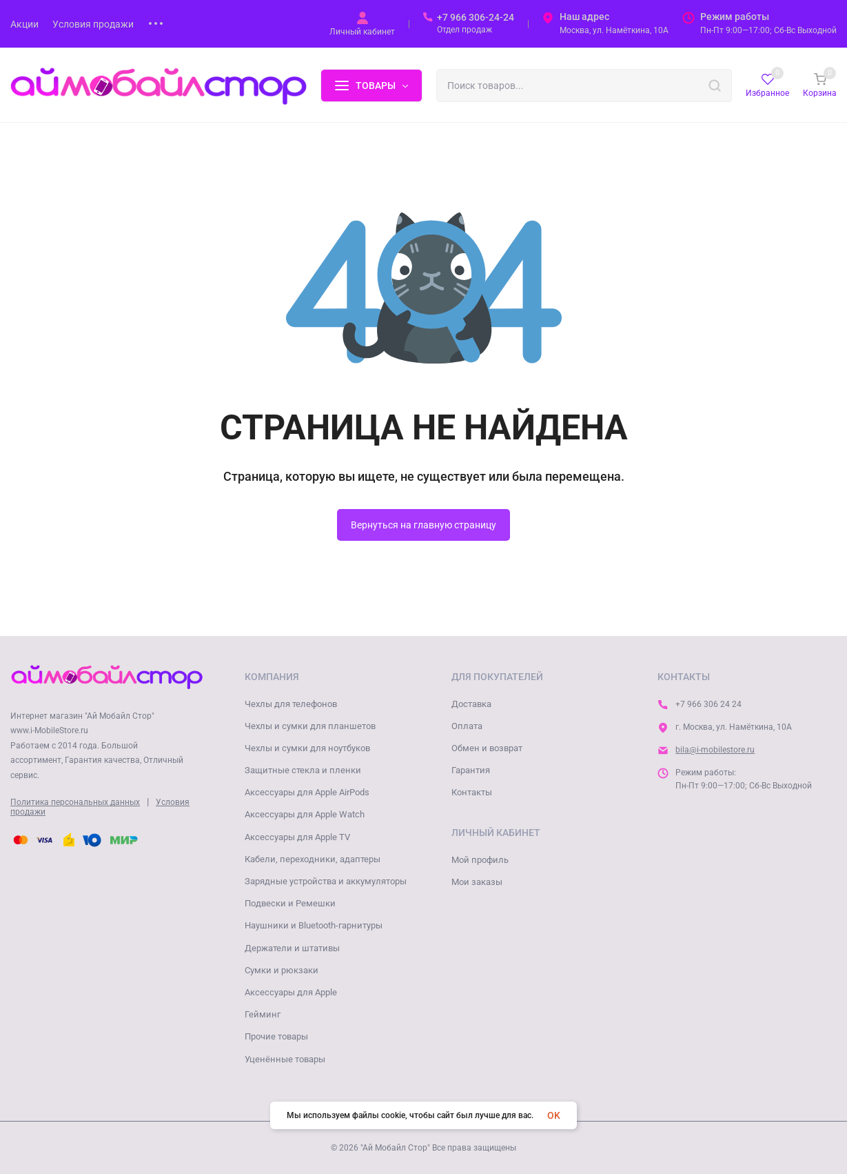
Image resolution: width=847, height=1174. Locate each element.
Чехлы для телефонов (291, 704)
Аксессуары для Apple (291, 992)
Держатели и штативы (292, 948)
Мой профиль (480, 860)
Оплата (466, 726)
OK (553, 1115)
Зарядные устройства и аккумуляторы (326, 881)
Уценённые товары (285, 1059)
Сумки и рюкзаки (281, 970)
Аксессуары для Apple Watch (305, 814)
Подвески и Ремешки (290, 903)
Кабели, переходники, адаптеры (312, 859)
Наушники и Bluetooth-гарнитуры (313, 925)
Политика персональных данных (75, 802)
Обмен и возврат (486, 748)
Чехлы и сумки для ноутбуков (307, 748)
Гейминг (262, 1014)
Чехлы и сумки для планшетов (310, 726)
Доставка (471, 704)
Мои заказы (476, 882)
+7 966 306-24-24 (475, 17)
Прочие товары (276, 1036)
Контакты (471, 792)
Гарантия (470, 770)
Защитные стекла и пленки (303, 770)
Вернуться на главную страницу (423, 524)
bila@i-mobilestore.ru (715, 750)
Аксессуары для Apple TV (297, 837)
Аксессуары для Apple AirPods (307, 792)
